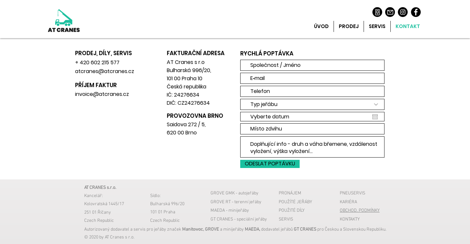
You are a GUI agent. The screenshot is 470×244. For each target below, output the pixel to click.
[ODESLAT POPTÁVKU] (270, 164)
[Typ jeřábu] (312, 104)
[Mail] (390, 12)
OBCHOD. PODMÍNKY (360, 210)
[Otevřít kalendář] (375, 116)
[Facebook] (416, 12)
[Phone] (377, 12)
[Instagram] (403, 12)
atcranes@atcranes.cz (104, 71)
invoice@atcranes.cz (102, 94)
